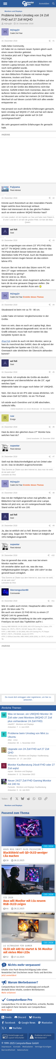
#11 (53, 601)
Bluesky (37, 1017)
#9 (54, 526)
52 (6, 956)
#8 (54, 493)
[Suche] (53, 3)
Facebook (10, 1022)
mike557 (11, 724)
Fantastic (11, 787)
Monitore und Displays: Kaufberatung (33, 756)
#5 (54, 372)
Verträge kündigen (43, 1046)
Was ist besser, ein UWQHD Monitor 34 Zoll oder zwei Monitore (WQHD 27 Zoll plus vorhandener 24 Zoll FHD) (30, 718)
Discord (22, 1017)
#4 (54, 305)
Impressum (6, 1046)
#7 (54, 457)
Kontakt (16, 1046)
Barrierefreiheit (8, 1050)
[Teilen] (50, 41)
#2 (54, 198)
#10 (53, 555)
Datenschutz (22, 1050)
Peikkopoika (12, 756)
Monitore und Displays (25, 724)
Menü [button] (5, 3)
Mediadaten (27, 1046)
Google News (28, 1022)
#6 (54, 427)
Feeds (8, 1017)
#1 (54, 41)
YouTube (17, 1028)
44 (6, 908)
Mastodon (47, 1022)
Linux (15, 740)
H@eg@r (8, 23)
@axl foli (5, 341)
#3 (54, 240)
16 (6, 860)
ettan (10, 740)
